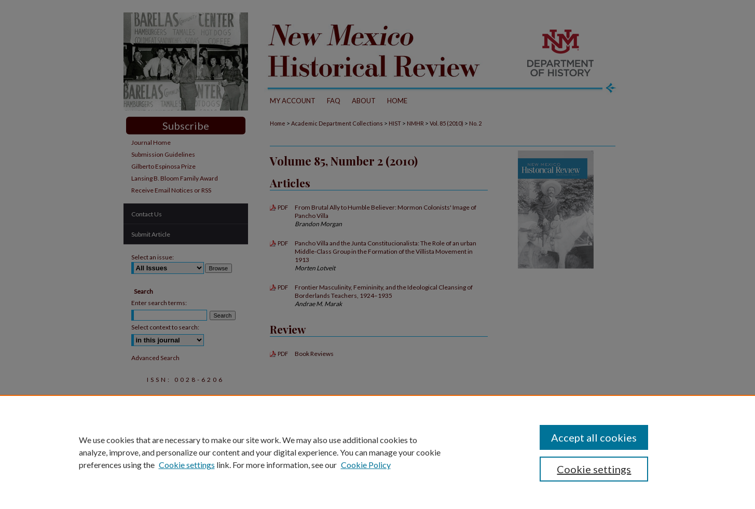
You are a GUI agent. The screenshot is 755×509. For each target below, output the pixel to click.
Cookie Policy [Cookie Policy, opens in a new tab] (366, 465)
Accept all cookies (594, 437)
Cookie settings (187, 465)
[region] (377, 452)
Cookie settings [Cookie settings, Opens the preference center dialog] (594, 469)
